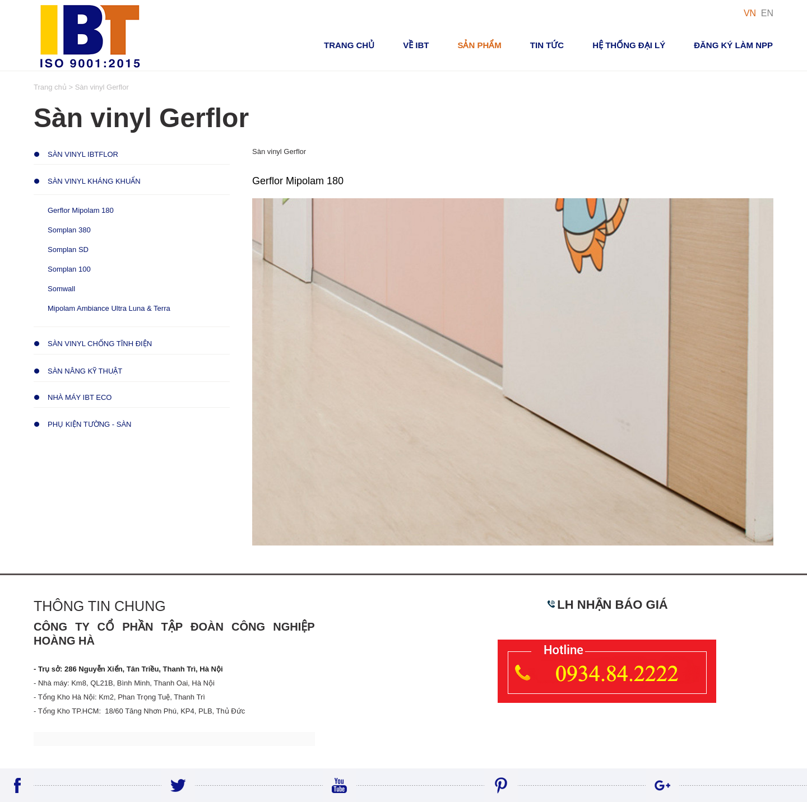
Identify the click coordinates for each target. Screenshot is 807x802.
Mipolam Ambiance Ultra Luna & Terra (109, 308)
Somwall (61, 289)
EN (767, 13)
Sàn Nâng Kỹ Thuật (85, 371)
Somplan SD (68, 249)
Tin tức (547, 45)
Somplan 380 (69, 230)
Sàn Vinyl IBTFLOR (83, 154)
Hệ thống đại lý (628, 45)
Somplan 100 (69, 269)
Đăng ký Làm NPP (733, 45)
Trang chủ (349, 45)
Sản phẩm (479, 45)
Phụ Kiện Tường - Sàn (89, 424)
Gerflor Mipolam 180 (81, 210)
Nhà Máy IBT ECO (80, 397)
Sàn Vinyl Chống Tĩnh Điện (100, 343)
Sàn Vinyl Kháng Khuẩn (94, 181)
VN (750, 13)
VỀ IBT (416, 45)
